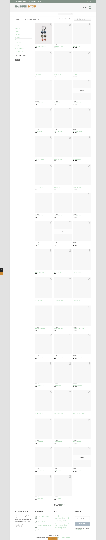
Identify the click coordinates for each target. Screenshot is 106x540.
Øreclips (17, 37)
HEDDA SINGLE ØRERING (79, 413)
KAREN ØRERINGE (39, 441)
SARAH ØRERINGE (39, 357)
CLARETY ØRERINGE (39, 385)
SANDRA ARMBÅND (58, 46)
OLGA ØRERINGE (77, 300)
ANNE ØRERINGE (39, 103)
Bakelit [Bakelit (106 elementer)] (56, 516)
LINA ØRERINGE (58, 470)
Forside (17, 19)
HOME (16, 14)
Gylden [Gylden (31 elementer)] (56, 520)
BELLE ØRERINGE (39, 216)
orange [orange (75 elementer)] (56, 525)
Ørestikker (18, 43)
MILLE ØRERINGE (58, 103)
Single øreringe (19, 48)
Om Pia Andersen (27, 14)
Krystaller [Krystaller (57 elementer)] (57, 523)
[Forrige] (55, 505)
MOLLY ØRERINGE (58, 413)
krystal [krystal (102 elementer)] (64, 520)
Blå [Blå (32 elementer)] (59, 516)
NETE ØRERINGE (58, 216)
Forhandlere (36, 14)
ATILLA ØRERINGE (58, 385)
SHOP (20, 14)
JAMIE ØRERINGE (39, 187)
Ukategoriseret (19, 51)
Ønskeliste (43, 14)
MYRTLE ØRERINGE (77, 131)
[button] (86, 7)
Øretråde (17, 45)
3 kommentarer (42, 518)
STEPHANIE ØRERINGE (40, 328)
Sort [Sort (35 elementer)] (66, 525)
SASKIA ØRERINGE (58, 159)
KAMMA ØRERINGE (39, 272)
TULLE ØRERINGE (77, 441)
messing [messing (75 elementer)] (67, 523)
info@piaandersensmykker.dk (62, 537)
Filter (17, 59)
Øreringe (17, 40)
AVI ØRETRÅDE (57, 498)
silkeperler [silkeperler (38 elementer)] (61, 525)
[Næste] (70, 505)
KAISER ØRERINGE (39, 244)
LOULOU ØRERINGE (39, 159)
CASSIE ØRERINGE (58, 357)
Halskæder (18, 34)
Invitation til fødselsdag (44, 525)
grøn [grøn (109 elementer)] (67, 518)
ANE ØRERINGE (77, 470)
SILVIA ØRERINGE (39, 498)
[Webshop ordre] (82, 19)
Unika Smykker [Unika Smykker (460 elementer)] (58, 527)
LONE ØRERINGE (77, 272)
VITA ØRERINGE (77, 103)
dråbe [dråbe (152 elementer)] (63, 516)
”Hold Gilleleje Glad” (43, 516)
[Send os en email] (90, 1)
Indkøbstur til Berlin (43, 530)
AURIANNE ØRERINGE (59, 300)
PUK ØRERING (57, 187)
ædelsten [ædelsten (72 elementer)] (57, 530)
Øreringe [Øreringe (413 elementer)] (64, 527)
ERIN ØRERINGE (38, 74)
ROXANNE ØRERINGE (78, 385)
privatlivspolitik (78, 529)
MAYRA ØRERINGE (58, 74)
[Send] (72, 14)
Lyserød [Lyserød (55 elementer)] (62, 523)
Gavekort (17, 31)
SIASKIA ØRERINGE (58, 328)
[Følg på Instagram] (88, 1)
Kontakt (50, 14)
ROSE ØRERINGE (39, 300)
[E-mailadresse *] (82, 518)
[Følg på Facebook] (87, 1)
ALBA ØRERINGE (39, 413)
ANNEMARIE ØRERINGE (40, 46)
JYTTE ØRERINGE (58, 131)
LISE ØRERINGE (57, 244)
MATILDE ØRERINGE (78, 244)
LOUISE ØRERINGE (58, 272)
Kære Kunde (41, 521)
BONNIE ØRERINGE (78, 187)
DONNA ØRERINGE (39, 470)
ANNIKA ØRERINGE (77, 159)
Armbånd (17, 28)
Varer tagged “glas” (29, 19)
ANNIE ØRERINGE (58, 441)
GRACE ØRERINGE (77, 357)
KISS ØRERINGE (77, 46)
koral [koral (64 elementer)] (60, 520)
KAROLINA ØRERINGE (78, 328)
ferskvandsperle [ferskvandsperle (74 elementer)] (58, 518)
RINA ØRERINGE (77, 216)
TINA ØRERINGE (38, 131)
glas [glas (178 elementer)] (64, 518)
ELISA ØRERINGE (77, 74)
